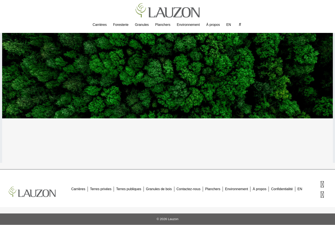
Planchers (162, 24)
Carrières (100, 24)
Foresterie (120, 24)
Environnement (188, 24)
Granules (142, 24)
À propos (213, 24)
